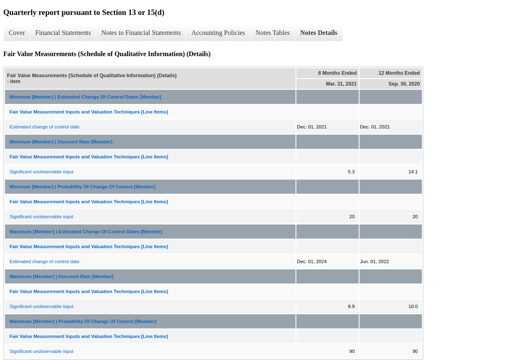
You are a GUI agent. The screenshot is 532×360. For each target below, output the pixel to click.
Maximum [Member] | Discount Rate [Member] (61, 276)
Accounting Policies (218, 32)
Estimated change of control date (44, 126)
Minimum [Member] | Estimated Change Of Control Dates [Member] (85, 96)
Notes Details (318, 32)
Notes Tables (273, 32)
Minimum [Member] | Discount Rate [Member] (61, 141)
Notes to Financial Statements (141, 32)
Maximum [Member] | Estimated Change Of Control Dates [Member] (86, 231)
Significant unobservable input (41, 171)
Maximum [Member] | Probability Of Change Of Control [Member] (83, 321)
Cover (17, 32)
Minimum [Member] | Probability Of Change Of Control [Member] (82, 186)
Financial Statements (63, 32)
